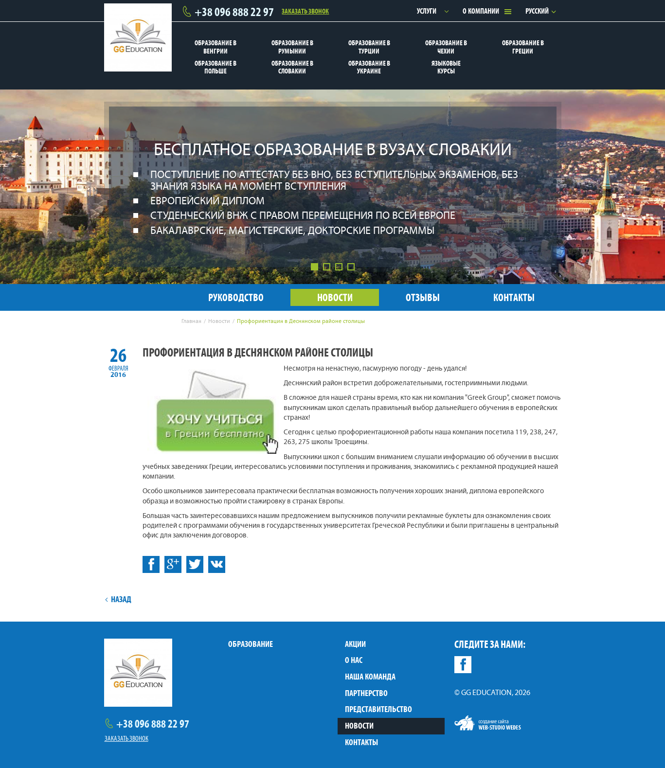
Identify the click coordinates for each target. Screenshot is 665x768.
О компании (481, 11)
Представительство (378, 709)
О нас (353, 660)
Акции (355, 644)
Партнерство (366, 693)
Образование (250, 644)
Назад (118, 599)
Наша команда (370, 676)
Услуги (426, 11)
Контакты (361, 742)
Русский (537, 11)
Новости (359, 725)
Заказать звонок (305, 11)
